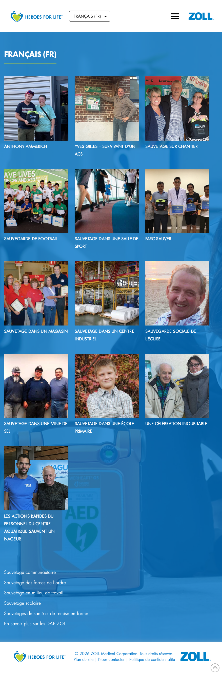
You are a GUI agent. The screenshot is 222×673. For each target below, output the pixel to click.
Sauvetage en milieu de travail (33, 593)
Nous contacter (111, 659)
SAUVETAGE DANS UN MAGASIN (36, 331)
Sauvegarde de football (31, 238)
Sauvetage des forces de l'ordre (35, 582)
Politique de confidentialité (152, 659)
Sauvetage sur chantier (171, 146)
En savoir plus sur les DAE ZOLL (35, 623)
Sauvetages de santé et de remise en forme (46, 613)
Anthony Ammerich (25, 146)
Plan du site (83, 659)
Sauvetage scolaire (22, 603)
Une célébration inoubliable (176, 423)
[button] (174, 16)
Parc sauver (158, 238)
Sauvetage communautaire (30, 572)
